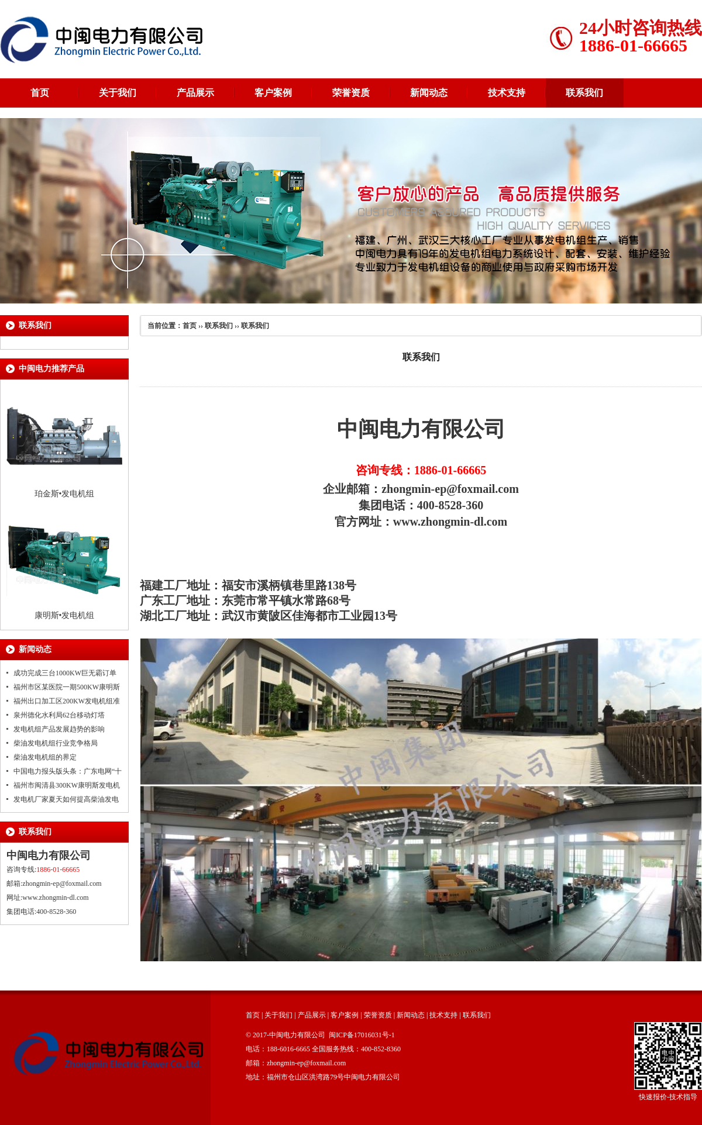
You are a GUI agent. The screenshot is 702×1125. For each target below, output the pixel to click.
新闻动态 (429, 93)
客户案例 (273, 93)
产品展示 (195, 93)
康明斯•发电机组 (65, 615)
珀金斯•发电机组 (65, 493)
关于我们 (117, 93)
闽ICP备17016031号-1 (362, 1035)
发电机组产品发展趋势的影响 (59, 729)
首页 (39, 93)
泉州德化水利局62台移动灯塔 (59, 715)
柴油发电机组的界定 (45, 757)
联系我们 (584, 93)
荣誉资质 (351, 93)
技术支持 (506, 93)
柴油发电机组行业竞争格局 (55, 743)
